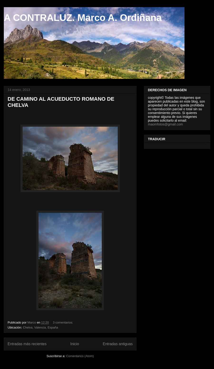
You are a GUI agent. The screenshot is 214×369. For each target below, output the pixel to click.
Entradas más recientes (27, 344)
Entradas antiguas (118, 344)
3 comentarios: (63, 322)
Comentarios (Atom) (80, 356)
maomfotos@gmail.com (165, 124)
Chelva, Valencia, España (40, 327)
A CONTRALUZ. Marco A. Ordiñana (83, 17)
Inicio (74, 344)
